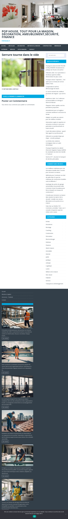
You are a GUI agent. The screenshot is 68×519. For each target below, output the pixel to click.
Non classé (49, 275)
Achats (48, 221)
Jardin (47, 257)
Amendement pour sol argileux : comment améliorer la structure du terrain (56, 112)
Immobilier (57, 46)
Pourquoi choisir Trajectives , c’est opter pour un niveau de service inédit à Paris (55, 81)
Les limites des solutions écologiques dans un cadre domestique (53, 143)
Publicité (48, 278)
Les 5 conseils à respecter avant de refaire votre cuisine (55, 210)
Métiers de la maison (33, 46)
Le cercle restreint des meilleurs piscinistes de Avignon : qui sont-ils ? (56, 93)
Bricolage (12, 46)
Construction (47, 46)
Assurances (49, 224)
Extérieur (4, 49)
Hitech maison (22, 49)
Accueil (3, 46)
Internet (48, 254)
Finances (48, 245)
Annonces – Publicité (7, 297)
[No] (66, 514)
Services (12, 49)
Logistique (49, 266)
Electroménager (50, 239)
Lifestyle (48, 263)
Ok (34, 516)
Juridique (48, 260)
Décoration (21, 46)
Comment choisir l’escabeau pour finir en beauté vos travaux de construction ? (55, 190)
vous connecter (13, 104)
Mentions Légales (6, 294)
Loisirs (47, 269)
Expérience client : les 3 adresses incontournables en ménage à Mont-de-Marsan (55, 100)
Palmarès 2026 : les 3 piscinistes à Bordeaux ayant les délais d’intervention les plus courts (55, 75)
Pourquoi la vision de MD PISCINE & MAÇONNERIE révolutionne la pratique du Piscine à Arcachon (55, 68)
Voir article (5, 338)
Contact (31, 49)
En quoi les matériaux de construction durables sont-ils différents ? (56, 179)
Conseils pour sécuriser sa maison (55, 195)
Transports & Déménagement (54, 284)
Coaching (48, 230)
